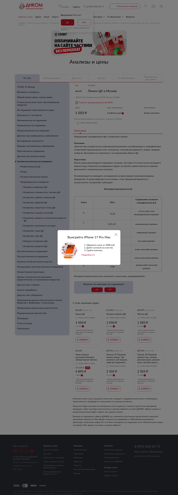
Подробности (88, 255)
